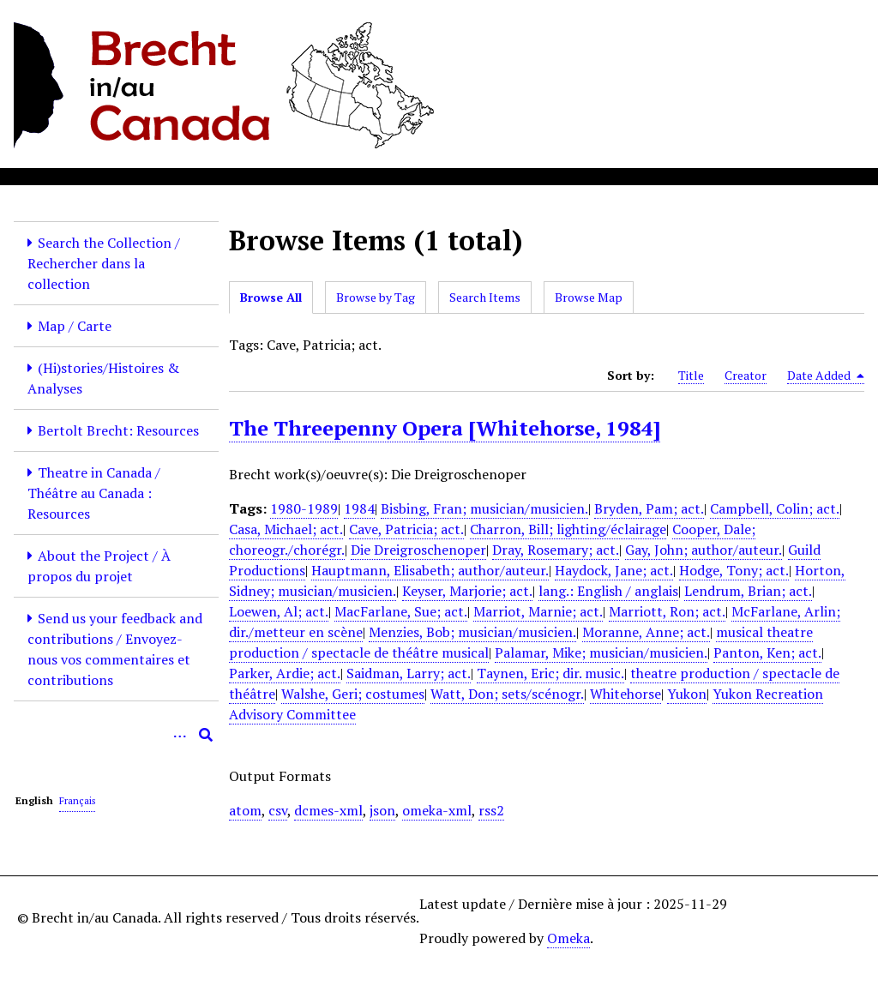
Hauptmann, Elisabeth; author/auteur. (430, 570)
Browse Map (588, 297)
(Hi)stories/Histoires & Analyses (103, 378)
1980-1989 (304, 508)
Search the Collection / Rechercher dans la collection (103, 263)
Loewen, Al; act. (278, 611)
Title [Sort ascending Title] (691, 375)
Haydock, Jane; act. (614, 570)
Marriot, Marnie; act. (538, 611)
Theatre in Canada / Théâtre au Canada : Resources (93, 493)
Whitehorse (625, 693)
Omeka (568, 938)
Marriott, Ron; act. (667, 611)
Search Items (484, 297)
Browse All (271, 297)
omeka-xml (437, 810)
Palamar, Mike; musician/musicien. (601, 652)
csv (277, 810)
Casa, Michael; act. (286, 529)
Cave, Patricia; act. (406, 529)
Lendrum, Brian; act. (748, 590)
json (382, 810)
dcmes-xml (328, 810)
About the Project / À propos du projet (99, 566)
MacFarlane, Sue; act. (400, 611)
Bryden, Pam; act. (649, 508)
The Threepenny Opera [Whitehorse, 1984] (444, 428)
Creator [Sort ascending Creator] (746, 375)
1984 (359, 508)
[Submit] (206, 735)
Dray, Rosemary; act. (555, 549)
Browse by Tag (375, 297)
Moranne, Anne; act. (646, 631)
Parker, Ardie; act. (284, 673)
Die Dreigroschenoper (418, 549)
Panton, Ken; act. (767, 652)
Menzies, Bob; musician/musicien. (472, 631)
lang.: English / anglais (608, 590)
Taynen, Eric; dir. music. (550, 673)
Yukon (687, 693)
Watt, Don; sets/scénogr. (507, 693)
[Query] (116, 735)
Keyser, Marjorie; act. (467, 590)
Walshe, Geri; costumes (352, 693)
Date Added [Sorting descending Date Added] (825, 375)
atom (245, 810)
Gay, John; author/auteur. (703, 549)
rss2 (491, 810)
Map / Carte (74, 325)
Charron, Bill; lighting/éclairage (568, 529)
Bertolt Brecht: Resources (118, 430)
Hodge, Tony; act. (734, 570)
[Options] (180, 735)
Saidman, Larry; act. (408, 673)
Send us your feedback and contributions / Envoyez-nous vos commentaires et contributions (114, 649)
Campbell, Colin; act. (774, 508)
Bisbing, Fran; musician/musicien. (484, 508)
